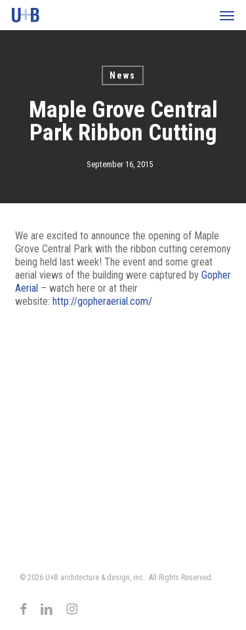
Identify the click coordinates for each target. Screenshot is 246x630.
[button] (227, 15)
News (123, 75)
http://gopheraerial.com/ (102, 301)
